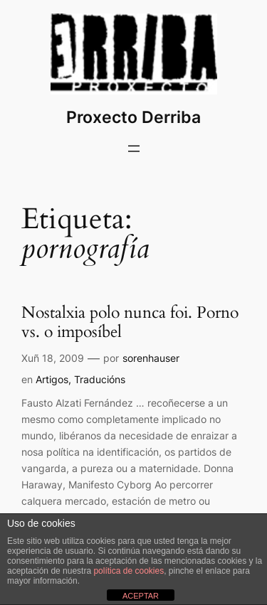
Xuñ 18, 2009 (52, 358)
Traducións (99, 379)
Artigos (52, 379)
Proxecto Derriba (133, 117)
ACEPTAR (140, 595)
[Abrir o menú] (133, 148)
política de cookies (128, 571)
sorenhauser (150, 358)
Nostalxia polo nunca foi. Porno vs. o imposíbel (130, 323)
